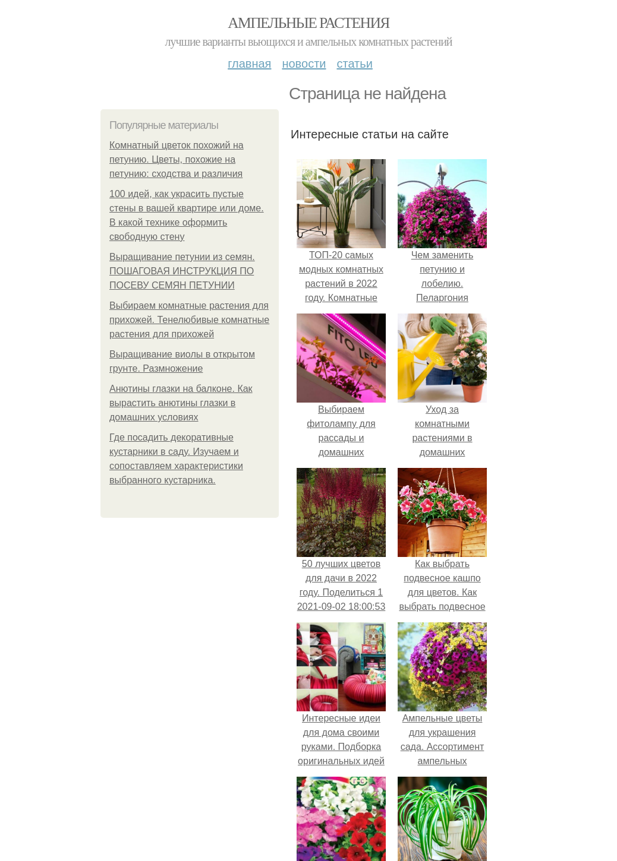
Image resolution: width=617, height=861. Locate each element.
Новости (304, 63)
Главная (249, 63)
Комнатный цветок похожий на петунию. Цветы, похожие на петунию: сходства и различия (176, 159)
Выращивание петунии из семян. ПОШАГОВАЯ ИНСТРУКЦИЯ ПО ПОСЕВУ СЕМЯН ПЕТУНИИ (182, 271)
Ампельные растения (308, 22)
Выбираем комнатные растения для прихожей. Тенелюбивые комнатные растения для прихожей (189, 319)
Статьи (354, 63)
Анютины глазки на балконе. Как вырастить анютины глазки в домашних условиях (181, 403)
